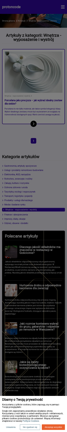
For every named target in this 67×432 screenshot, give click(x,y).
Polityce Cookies (30, 421)
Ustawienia (11, 427)
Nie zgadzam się (30, 427)
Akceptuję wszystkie (53, 427)
